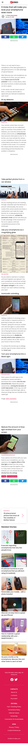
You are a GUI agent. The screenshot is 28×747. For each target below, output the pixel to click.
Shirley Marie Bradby (12, 15)
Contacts (14, 695)
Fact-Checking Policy (14, 707)
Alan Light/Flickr (4, 274)
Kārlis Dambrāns (11, 399)
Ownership (14, 716)
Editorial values (14, 713)
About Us (14, 692)
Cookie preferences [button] (14, 730)
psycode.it (14, 698)
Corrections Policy (14, 710)
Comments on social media (14, 719)
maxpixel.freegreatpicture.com (8, 455)
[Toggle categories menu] (2, 2)
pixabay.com (4, 122)
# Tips (4, 476)
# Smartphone (12, 476)
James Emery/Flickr (5, 374)
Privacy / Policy (14, 727)
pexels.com (3, 199)
